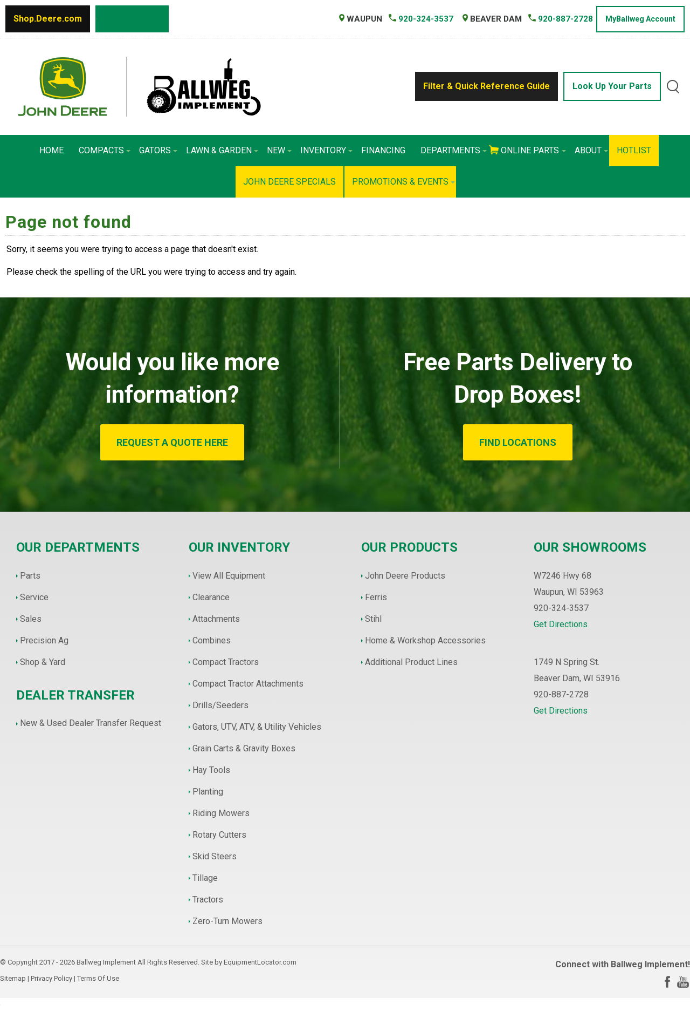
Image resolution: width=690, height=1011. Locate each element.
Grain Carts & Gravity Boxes (243, 748)
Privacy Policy (51, 978)
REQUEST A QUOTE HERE (172, 442)
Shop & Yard (42, 662)
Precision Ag (44, 640)
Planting (207, 791)
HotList (634, 150)
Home (51, 150)
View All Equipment (228, 576)
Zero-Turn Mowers (227, 921)
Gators (158, 150)
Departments (453, 150)
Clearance (211, 597)
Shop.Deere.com (47, 18)
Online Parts (533, 150)
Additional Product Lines (411, 662)
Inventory (326, 150)
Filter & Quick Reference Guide (486, 86)
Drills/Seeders (220, 705)
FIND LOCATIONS (517, 442)
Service (34, 597)
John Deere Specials (289, 182)
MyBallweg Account (640, 19)
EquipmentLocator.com (260, 962)
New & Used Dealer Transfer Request (90, 723)
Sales (31, 619)
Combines (211, 640)
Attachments (216, 619)
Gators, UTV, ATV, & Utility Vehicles (256, 727)
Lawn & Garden (222, 150)
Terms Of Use (98, 978)
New (279, 150)
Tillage (205, 878)
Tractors (207, 899)
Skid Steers (214, 856)
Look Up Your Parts (612, 86)
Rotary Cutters (219, 835)
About (591, 150)
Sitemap (13, 978)
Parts (30, 576)
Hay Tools (211, 770)
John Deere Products (405, 576)
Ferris (376, 597)
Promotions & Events (403, 182)
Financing (383, 150)
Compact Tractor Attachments (247, 683)
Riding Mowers (221, 813)
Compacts (104, 150)
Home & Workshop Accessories (425, 640)
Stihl (373, 619)
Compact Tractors (225, 662)
